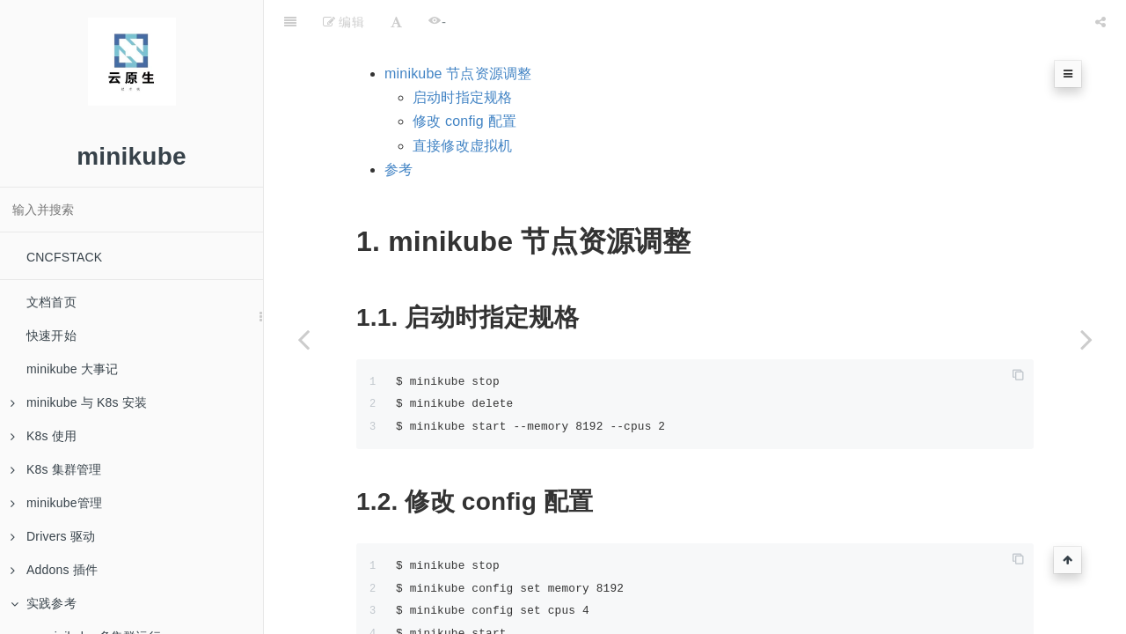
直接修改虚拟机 (462, 145)
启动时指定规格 (462, 97)
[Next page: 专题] (1086, 339)
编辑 (343, 22)
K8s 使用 (44, 436)
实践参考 (44, 603)
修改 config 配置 (464, 121)
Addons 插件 (54, 570)
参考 (398, 169)
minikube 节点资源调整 (457, 73)
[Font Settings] (396, 22)
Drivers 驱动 (53, 536)
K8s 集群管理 (56, 469)
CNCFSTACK (64, 257)
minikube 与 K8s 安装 (79, 402)
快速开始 (51, 335)
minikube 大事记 (72, 369)
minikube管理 (56, 503)
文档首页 (51, 302)
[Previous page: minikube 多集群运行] (303, 339)
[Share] (1100, 22)
